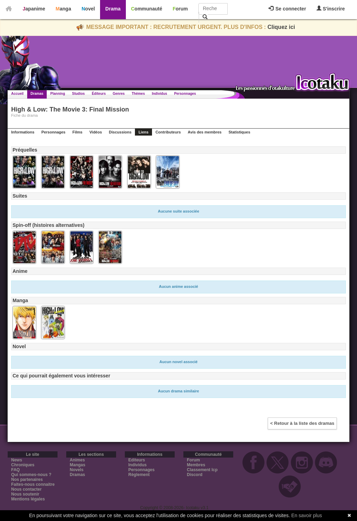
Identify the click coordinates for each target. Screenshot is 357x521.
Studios (78, 93)
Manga (63, 9)
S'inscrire (331, 9)
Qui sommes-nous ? (31, 474)
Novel (88, 9)
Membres (196, 464)
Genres (118, 93)
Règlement (139, 474)
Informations (23, 132)
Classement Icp (202, 469)
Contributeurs (168, 132)
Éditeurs (99, 93)
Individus (159, 93)
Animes (77, 460)
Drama (113, 9)
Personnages (185, 93)
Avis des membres (205, 132)
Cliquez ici (281, 27)
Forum (180, 9)
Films (78, 132)
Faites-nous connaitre (33, 484)
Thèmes (138, 93)
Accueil (17, 93)
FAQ (15, 469)
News (16, 460)
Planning (57, 93)
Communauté (146, 9)
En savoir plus (306, 515)
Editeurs (136, 460)
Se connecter (287, 9)
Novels (76, 469)
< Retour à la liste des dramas (302, 423)
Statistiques (239, 132)
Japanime (34, 9)
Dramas (37, 93)
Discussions (120, 132)
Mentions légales (28, 499)
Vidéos (95, 132)
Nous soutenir (25, 494)
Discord (195, 474)
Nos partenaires (27, 479)
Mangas (77, 464)
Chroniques (23, 464)
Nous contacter (26, 489)
